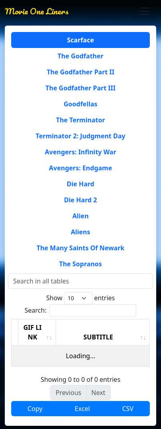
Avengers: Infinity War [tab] (80, 152)
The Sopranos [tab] (80, 263)
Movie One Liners (37, 11)
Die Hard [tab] (80, 184)
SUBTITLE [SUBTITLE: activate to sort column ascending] (98, 337)
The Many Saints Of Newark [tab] (80, 247)
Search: (81, 310)
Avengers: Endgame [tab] (80, 168)
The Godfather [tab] (80, 56)
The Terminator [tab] (80, 120)
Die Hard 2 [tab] (80, 200)
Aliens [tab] (80, 231)
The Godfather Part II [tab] (80, 72)
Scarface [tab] (80, 40)
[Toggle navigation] (145, 11)
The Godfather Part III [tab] (80, 88)
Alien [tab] (80, 216)
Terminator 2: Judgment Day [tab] (80, 136)
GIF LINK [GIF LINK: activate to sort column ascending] (32, 332)
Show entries (80, 298)
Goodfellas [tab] (80, 104)
